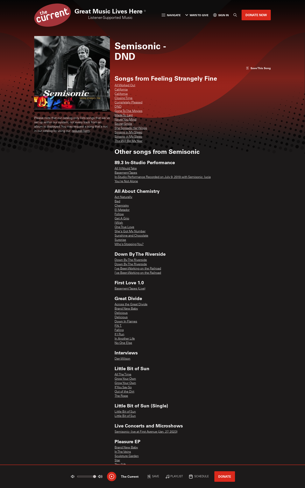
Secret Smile (123, 124)
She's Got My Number (130, 231)
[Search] (235, 15)
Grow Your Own (125, 379)
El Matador (122, 210)
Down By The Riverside (131, 260)
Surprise (120, 240)
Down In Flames (126, 321)
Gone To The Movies (128, 111)
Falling (119, 330)
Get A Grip (122, 218)
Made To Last (124, 115)
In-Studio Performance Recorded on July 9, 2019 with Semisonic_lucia (163, 177)
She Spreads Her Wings (131, 128)
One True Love (124, 227)
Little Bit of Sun (125, 411)
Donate (224, 476)
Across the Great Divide (131, 304)
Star (117, 460)
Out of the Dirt (124, 391)
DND (118, 106)
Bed (117, 201)
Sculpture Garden (127, 456)
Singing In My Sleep (128, 132)
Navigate (171, 15)
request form (81, 131)
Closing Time (123, 98)
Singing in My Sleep (128, 136)
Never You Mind (125, 119)
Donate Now (256, 15)
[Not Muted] (72, 476)
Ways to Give (197, 15)
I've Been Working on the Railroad (138, 268)
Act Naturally (123, 197)
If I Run (119, 334)
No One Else (123, 343)
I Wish (119, 223)
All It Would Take (126, 168)
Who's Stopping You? (129, 244)
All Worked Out (125, 85)
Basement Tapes (126, 172)
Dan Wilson (122, 358)
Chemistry (122, 205)
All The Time (123, 374)
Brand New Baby (126, 308)
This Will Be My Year (128, 141)
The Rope (121, 396)
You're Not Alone (126, 181)
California (121, 89)
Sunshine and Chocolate (131, 235)
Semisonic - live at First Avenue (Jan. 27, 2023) (146, 431)
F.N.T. (118, 326)
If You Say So (123, 387)
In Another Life (125, 338)
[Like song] (258, 68)
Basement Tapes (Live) (130, 288)
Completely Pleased (128, 102)
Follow (119, 214)
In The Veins (123, 452)
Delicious (121, 313)
